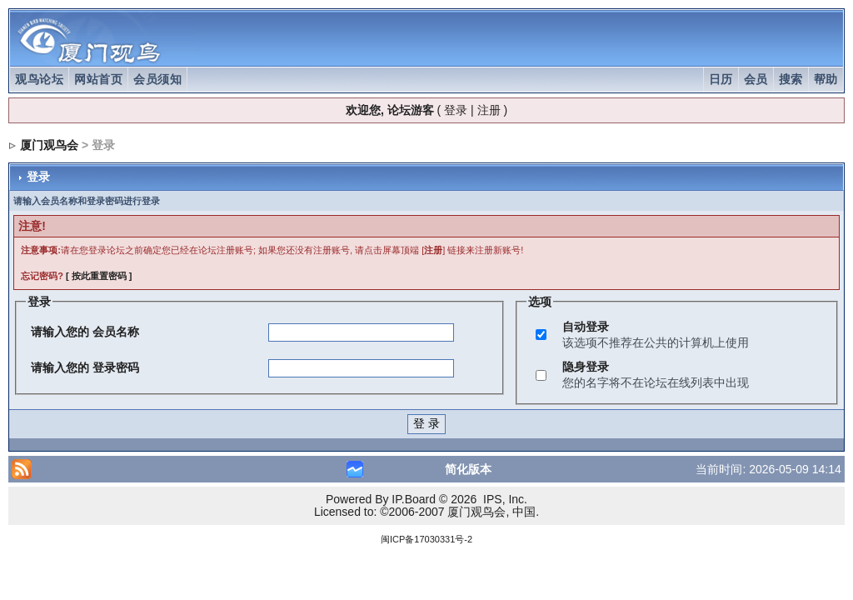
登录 (455, 110)
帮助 (826, 79)
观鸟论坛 (39, 79)
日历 (721, 79)
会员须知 (157, 79)
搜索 (791, 79)
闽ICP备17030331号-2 (426, 539)
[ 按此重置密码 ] (99, 276)
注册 (489, 110)
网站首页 (98, 79)
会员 (756, 79)
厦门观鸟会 (49, 145)
